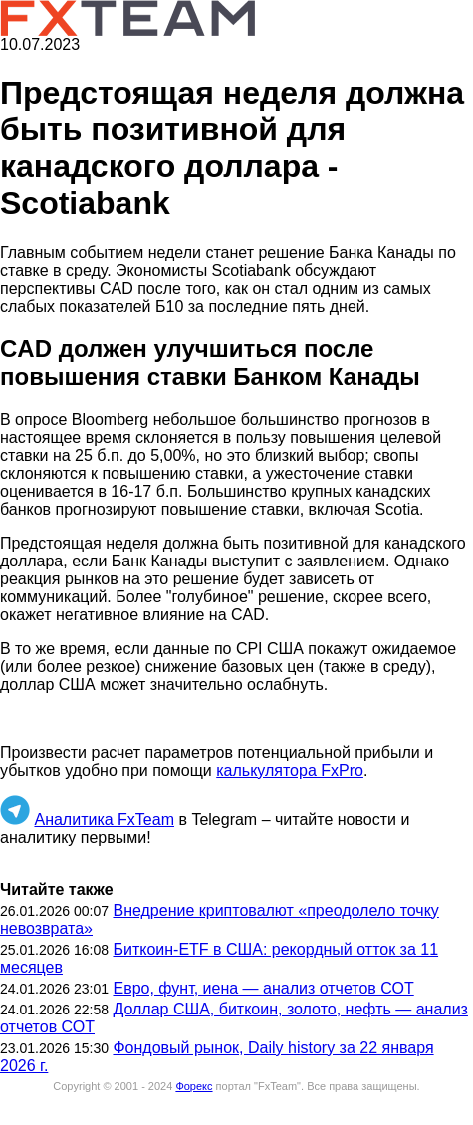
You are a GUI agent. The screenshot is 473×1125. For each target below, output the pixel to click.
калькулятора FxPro (289, 770)
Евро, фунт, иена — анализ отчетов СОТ (263, 988)
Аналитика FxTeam (104, 819)
